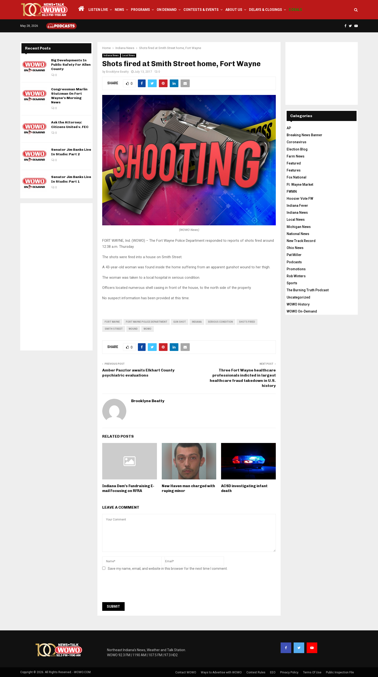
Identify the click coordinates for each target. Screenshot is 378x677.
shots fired (247, 322)
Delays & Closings (265, 10)
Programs (140, 10)
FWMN (292, 191)
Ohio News (295, 248)
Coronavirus (296, 142)
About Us (233, 10)
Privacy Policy (289, 672)
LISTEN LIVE (98, 10)
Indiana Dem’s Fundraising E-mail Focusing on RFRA (128, 488)
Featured (294, 163)
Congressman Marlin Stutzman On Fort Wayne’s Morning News (69, 96)
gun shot (179, 322)
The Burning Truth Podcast (308, 290)
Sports (292, 283)
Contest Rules (255, 672)
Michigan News (299, 227)
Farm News (295, 156)
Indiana (197, 322)
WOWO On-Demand (302, 311)
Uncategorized (298, 297)
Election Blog (297, 149)
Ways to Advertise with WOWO (221, 672)
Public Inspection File (340, 672)
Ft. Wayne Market (300, 184)
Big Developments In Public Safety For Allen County (71, 64)
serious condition (220, 322)
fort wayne (112, 322)
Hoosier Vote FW (300, 198)
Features (294, 170)
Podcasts (294, 262)
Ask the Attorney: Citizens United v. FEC (69, 124)
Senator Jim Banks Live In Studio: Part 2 (71, 152)
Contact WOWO (185, 672)
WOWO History (298, 304)
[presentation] (139, 587)
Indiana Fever (297, 205)
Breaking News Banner (304, 135)
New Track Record (301, 241)
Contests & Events (201, 10)
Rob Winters (296, 276)
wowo (147, 329)
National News (298, 234)
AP (289, 128)
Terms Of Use (312, 672)
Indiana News (111, 55)
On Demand (167, 10)
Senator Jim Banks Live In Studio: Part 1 (71, 179)
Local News (128, 55)
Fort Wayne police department (146, 322)
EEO (273, 672)
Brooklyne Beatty (117, 71)
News (119, 10)
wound (133, 329)
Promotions (296, 269)
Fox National (296, 177)
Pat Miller (294, 255)
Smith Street (114, 329)
